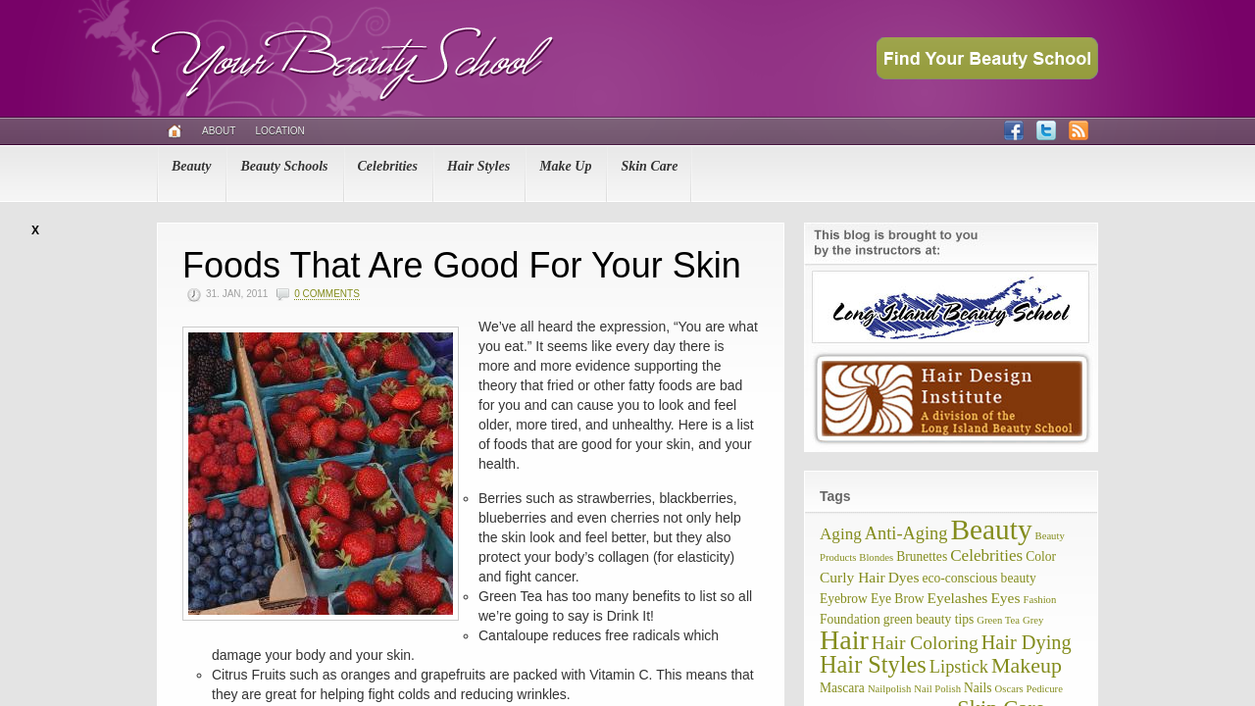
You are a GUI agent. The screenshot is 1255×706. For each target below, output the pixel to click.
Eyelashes (957, 597)
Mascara (842, 688)
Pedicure (1045, 688)
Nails (978, 688)
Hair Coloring (925, 642)
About (218, 131)
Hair (844, 640)
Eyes (1005, 597)
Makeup (1026, 665)
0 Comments (327, 293)
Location (279, 131)
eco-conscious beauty (978, 578)
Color (1041, 556)
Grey (1033, 620)
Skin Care (649, 166)
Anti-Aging (906, 533)
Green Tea (998, 620)
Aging (841, 534)
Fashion (1040, 599)
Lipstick (958, 667)
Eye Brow (898, 598)
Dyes (904, 577)
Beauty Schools (283, 166)
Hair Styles (478, 166)
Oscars (1009, 688)
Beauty (191, 166)
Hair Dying (1026, 642)
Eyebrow (844, 598)
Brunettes (921, 556)
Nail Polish (937, 688)
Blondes (876, 557)
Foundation (850, 619)
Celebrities (388, 166)
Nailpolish (889, 688)
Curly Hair (852, 577)
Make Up (565, 166)
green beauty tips (929, 619)
